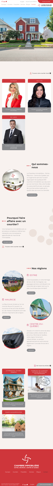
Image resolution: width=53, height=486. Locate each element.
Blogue (28, 4)
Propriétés (16, 4)
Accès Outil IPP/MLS (31, 1)
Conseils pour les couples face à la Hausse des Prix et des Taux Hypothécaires (39, 372)
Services (22, 4)
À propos (3, 4)
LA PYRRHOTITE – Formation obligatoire (13, 371)
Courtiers (9, 4)
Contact (33, 4)
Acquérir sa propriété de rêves (13, 412)
